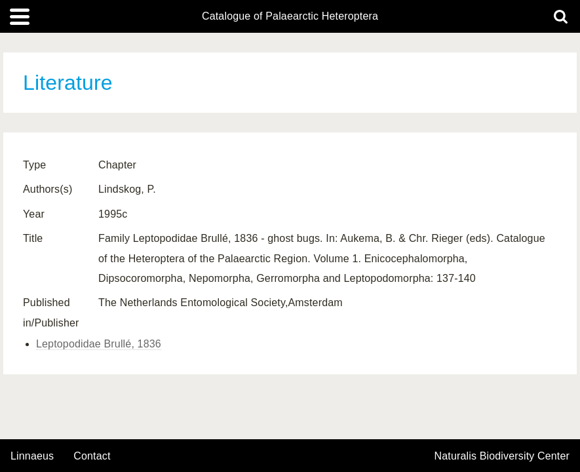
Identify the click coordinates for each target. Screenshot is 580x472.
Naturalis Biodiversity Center (502, 456)
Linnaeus (32, 456)
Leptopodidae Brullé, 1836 (98, 343)
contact (91, 456)
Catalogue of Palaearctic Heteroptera (290, 16)
